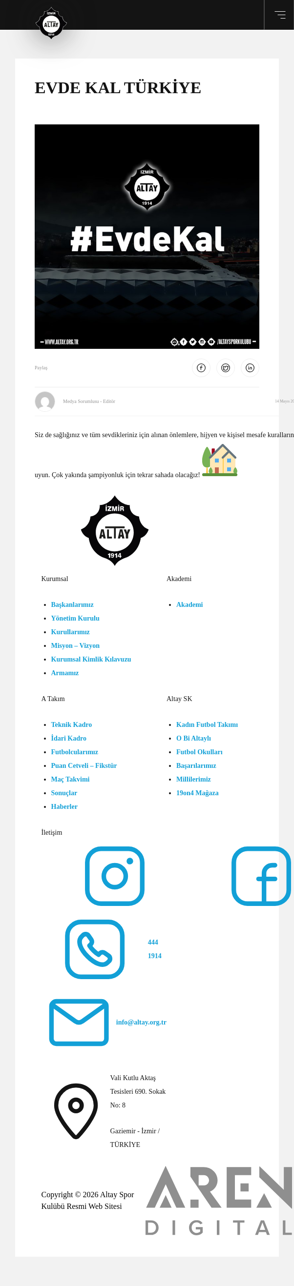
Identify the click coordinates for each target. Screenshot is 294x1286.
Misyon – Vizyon (75, 645)
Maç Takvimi (70, 779)
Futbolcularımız (74, 752)
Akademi (189, 604)
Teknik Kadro (71, 724)
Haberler (64, 806)
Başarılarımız (196, 765)
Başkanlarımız (72, 604)
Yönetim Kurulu (75, 618)
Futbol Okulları (199, 752)
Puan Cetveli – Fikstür (84, 765)
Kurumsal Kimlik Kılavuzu (91, 659)
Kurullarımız (70, 632)
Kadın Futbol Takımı (207, 724)
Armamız (65, 673)
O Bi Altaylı (193, 738)
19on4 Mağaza (197, 793)
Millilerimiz (193, 779)
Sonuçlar (64, 793)
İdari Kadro (68, 738)
